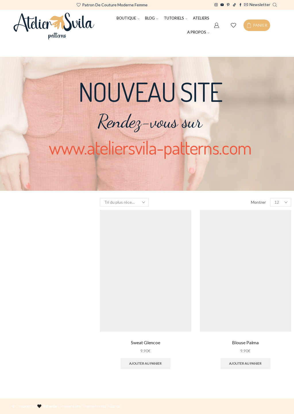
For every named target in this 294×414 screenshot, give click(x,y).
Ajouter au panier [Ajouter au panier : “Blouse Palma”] (245, 363)
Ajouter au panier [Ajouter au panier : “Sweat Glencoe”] (145, 363)
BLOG (151, 18)
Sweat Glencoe (145, 342)
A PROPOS (198, 32)
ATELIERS (201, 18)
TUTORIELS (175, 18)
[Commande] (124, 202)
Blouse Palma (245, 342)
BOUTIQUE (128, 18)
